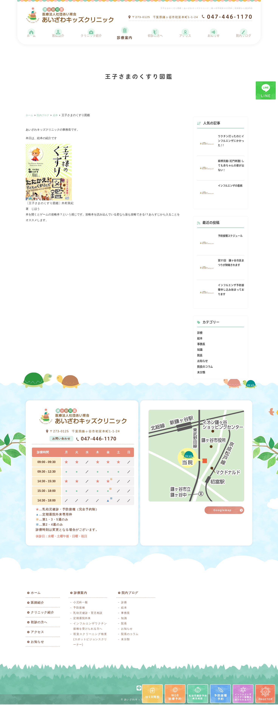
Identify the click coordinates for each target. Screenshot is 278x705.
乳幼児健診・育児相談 (87, 613)
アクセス (184, 38)
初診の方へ (155, 38)
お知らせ (212, 38)
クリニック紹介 (91, 38)
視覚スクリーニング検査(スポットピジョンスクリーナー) (90, 640)
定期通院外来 (82, 618)
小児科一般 (80, 602)
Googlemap (222, 510)
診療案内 (125, 38)
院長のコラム (205, 366)
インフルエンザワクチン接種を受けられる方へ (90, 626)
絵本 (200, 338)
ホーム (31, 38)
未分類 (201, 372)
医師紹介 (57, 38)
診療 (200, 333)
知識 (200, 349)
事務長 (201, 344)
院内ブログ (242, 38)
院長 (200, 355)
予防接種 (79, 608)
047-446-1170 (96, 439)
